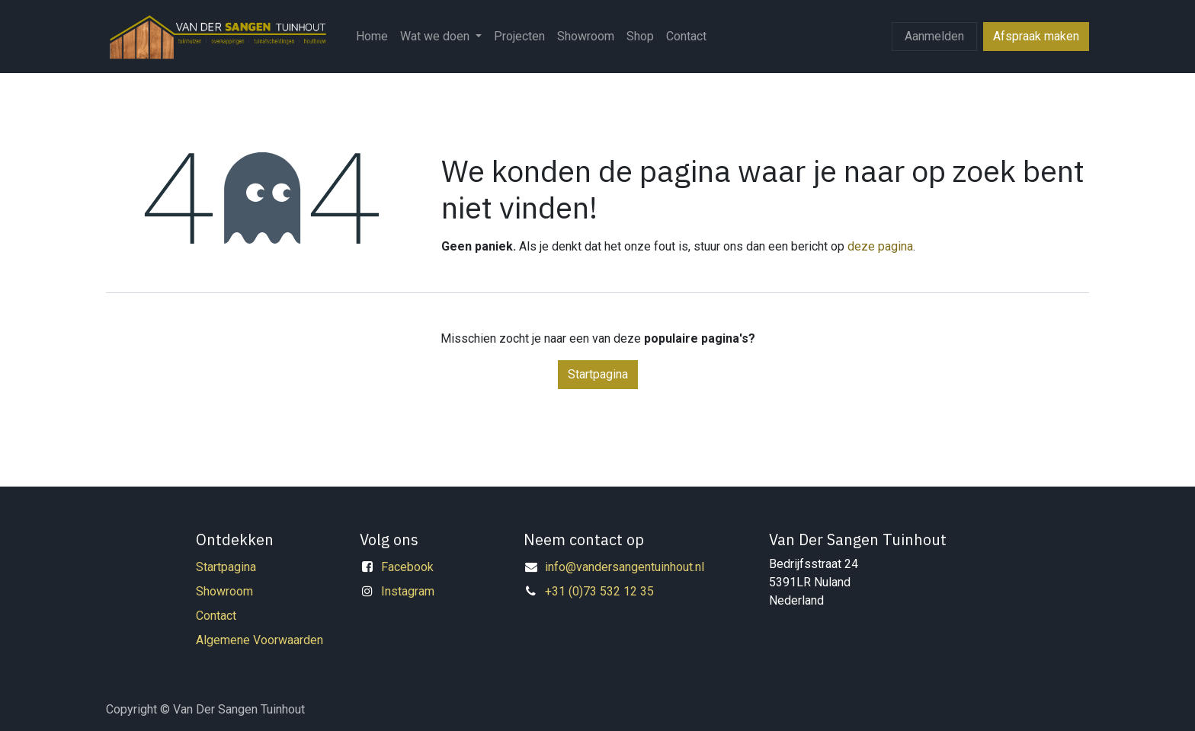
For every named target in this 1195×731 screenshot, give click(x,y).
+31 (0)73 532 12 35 (599, 591)
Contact (216, 615)
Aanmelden (934, 36)
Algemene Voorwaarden (259, 640)
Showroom (224, 591)
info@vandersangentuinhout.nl (624, 567)
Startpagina (598, 374)
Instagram (407, 591)
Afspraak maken (1036, 36)
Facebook (407, 567)
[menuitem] (372, 36)
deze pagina (880, 246)
